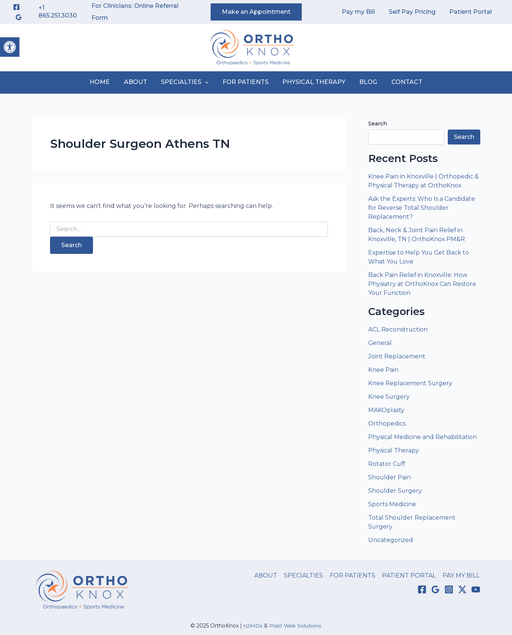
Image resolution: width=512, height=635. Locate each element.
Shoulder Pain (389, 477)
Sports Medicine (392, 504)
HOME (106, 81)
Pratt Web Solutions (295, 625)
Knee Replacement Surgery (410, 383)
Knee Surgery (389, 396)
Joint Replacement (396, 356)
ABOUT (139, 81)
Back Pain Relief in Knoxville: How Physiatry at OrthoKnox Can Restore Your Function (422, 283)
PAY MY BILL (461, 575)
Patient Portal (471, 11)
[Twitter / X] (462, 589)
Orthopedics (387, 423)
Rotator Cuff (387, 463)
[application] (207, 82)
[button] (9, 47)
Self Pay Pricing (415, 11)
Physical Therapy (393, 450)
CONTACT (400, 81)
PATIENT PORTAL (410, 575)
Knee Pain (383, 369)
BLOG (364, 81)
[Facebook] (16, 7)
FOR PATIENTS (246, 81)
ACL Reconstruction (398, 329)
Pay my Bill (363, 11)
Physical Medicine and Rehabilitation (422, 437)
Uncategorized (390, 540)
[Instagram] (448, 589)
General (380, 342)
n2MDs (253, 625)
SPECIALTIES (187, 82)
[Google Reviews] (18, 17)
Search (377, 123)
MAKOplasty (386, 410)
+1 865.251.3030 (57, 11)
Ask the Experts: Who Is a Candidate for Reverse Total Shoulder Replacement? (421, 207)
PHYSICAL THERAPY (312, 81)
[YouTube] (475, 589)
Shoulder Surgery (395, 490)
